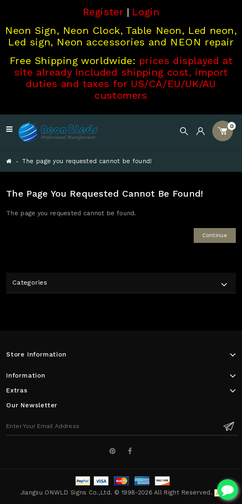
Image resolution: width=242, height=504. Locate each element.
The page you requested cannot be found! (87, 161)
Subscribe (228, 426)
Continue (214, 235)
